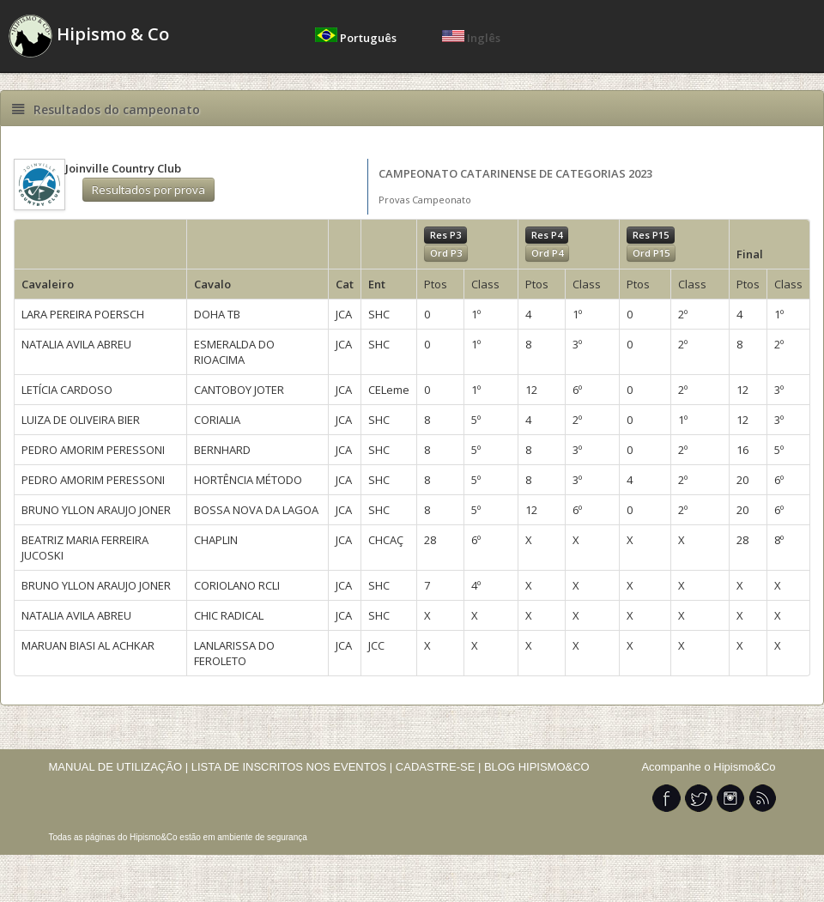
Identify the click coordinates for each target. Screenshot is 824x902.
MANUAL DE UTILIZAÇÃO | (119, 766)
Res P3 (445, 234)
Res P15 (651, 234)
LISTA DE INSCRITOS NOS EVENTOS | (292, 766)
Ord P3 (446, 252)
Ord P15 (651, 252)
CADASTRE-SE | (440, 766)
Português (357, 37)
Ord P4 (547, 252)
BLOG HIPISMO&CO (537, 766)
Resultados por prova (148, 189)
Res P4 (546, 234)
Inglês (471, 37)
